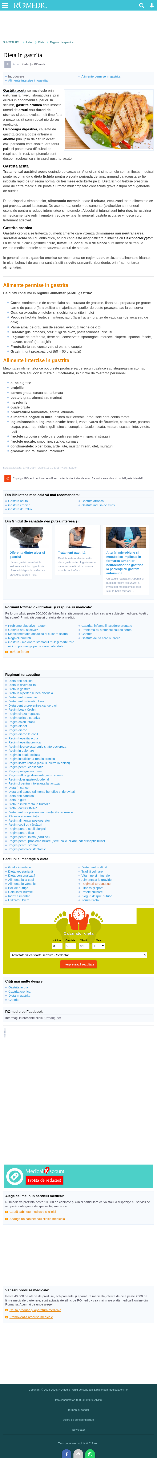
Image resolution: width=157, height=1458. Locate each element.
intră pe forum (19, 651)
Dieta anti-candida (21, 796)
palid (7, 149)
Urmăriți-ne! (52, 1018)
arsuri (23, 110)
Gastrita (87, 634)
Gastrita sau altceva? (23, 630)
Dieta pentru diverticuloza (26, 701)
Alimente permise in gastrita (100, 76)
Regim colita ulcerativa (24, 717)
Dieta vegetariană (20, 871)
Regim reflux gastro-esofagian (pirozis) (35, 775)
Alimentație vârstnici (22, 883)
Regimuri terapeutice (61, 42)
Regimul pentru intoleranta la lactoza (34, 783)
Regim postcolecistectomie (27, 849)
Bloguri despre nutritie (96, 896)
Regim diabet (17, 726)
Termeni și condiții (78, 1409)
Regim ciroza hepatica (24, 713)
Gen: (98, 940)
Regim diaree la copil (23, 734)
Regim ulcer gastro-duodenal (28, 779)
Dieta (41, 42)
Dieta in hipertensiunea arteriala (30, 693)
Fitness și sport (92, 888)
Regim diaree (17, 730)
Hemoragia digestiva (20, 129)
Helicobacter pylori (138, 238)
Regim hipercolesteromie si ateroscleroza (37, 746)
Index (29, 42)
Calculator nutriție (20, 892)
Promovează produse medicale (31, 1317)
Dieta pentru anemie (22, 697)
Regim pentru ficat (21, 832)
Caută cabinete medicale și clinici (32, 1211)
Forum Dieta (90, 900)
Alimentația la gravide (96, 879)
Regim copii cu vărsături (25, 824)
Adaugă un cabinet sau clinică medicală (37, 1219)
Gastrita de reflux (20, 509)
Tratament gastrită (71, 552)
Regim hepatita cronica (24, 742)
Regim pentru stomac (23, 845)
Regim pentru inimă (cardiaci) (29, 837)
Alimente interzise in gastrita (28, 80)
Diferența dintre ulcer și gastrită (27, 554)
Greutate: (70, 940)
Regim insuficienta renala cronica (31, 758)
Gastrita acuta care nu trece (100, 638)
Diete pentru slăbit (94, 867)
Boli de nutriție (18, 888)
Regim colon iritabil (21, 722)
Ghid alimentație (19, 867)
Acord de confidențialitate (78, 1419)
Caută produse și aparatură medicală (35, 1310)
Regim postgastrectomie (25, 771)
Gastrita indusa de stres (98, 505)
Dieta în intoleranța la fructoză (29, 804)
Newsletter (78, 1429)
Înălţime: (57, 940)
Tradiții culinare (92, 871)
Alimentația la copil (21, 879)
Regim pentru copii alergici (27, 828)
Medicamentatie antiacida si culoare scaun (38, 634)
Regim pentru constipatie (25, 767)
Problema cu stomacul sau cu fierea (106, 630)
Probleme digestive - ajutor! (27, 625)
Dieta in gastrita (19, 689)
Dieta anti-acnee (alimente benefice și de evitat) (41, 791)
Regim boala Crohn (22, 709)
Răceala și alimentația (23, 816)
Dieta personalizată (21, 875)
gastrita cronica (29, 105)
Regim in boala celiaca (24, 754)
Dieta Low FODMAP (22, 808)
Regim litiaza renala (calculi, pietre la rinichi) (39, 763)
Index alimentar (19, 896)
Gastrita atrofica (92, 501)
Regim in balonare (21, 750)
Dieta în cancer (19, 787)
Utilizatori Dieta (18, 900)
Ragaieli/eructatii (20, 638)
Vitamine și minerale (95, 875)
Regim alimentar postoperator (29, 820)
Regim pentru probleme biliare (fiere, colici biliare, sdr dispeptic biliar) (56, 841)
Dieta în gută (17, 800)
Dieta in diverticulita (22, 685)
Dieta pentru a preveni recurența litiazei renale (40, 812)
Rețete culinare (92, 892)
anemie (9, 139)
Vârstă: (84, 940)
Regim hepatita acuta (23, 738)
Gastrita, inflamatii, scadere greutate (106, 625)
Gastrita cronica (19, 505)
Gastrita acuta (14, 90)
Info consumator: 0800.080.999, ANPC (78, 1400)
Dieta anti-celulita (20, 681)
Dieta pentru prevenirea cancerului (32, 705)
